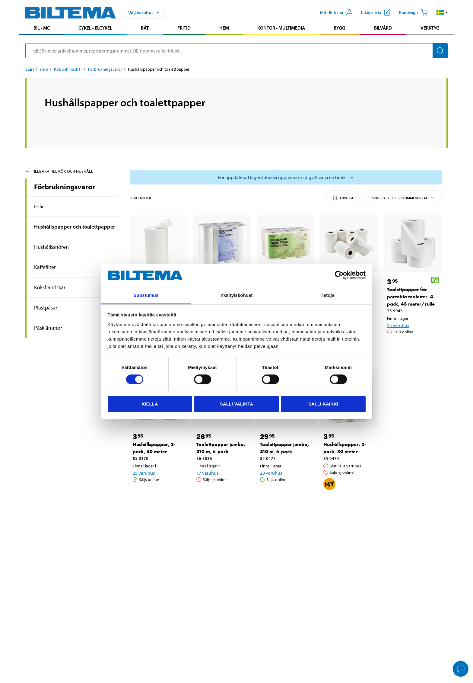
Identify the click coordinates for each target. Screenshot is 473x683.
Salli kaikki (323, 403)
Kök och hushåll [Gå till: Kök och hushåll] (68, 69)
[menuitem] (41, 28)
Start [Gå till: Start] (29, 69)
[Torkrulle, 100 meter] (158, 243)
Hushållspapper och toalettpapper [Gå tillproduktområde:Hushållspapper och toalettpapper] (74, 226)
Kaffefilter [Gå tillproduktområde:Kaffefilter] (45, 267)
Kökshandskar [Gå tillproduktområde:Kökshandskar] (49, 287)
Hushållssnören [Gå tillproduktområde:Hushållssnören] (51, 246)
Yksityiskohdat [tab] (236, 295)
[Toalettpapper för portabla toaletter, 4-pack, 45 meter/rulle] (413, 243)
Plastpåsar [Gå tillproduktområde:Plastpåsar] (45, 307)
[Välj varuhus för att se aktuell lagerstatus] (286, 177)
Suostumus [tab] (146, 295)
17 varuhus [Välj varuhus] (207, 473)
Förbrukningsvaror (64, 186)
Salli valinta (236, 403)
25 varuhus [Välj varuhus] (398, 325)
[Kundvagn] (413, 12)
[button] (442, 12)
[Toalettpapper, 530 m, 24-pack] (222, 243)
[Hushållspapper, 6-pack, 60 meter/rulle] (286, 243)
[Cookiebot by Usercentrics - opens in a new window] (339, 275)
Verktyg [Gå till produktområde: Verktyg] (430, 28)
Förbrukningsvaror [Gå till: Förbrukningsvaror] (105, 69)
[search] (236, 50)
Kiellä (149, 403)
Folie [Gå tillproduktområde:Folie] (39, 206)
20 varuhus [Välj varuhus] (271, 473)
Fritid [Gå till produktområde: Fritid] (184, 28)
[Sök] (440, 50)
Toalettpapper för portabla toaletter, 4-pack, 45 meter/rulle (411, 296)
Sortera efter (403, 197)
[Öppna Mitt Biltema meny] (336, 12)
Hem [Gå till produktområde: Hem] (224, 28)
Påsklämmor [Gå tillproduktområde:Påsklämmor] (48, 327)
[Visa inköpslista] (376, 12)
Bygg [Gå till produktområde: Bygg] (339, 28)
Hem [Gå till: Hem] (44, 69)
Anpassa (343, 197)
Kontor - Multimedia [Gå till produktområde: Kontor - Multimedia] (281, 28)
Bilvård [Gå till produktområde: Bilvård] (383, 28)
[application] (461, 669)
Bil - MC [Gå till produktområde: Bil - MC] (41, 28)
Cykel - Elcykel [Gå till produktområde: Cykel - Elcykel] (95, 28)
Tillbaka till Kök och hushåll (59, 171)
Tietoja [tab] (327, 295)
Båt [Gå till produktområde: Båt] (145, 28)
